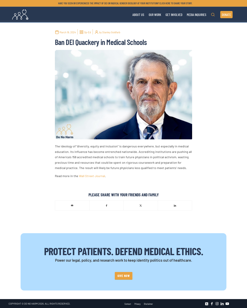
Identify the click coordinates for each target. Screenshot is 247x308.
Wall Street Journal (92, 176)
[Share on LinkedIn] (175, 205)
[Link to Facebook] (211, 303)
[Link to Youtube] (227, 303)
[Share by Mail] (72, 205)
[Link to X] (206, 303)
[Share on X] (141, 205)
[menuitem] (124, 3)
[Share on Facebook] (107, 205)
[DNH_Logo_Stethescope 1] (20, 14)
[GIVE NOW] (123, 276)
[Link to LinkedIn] (222, 303)
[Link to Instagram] (217, 303)
